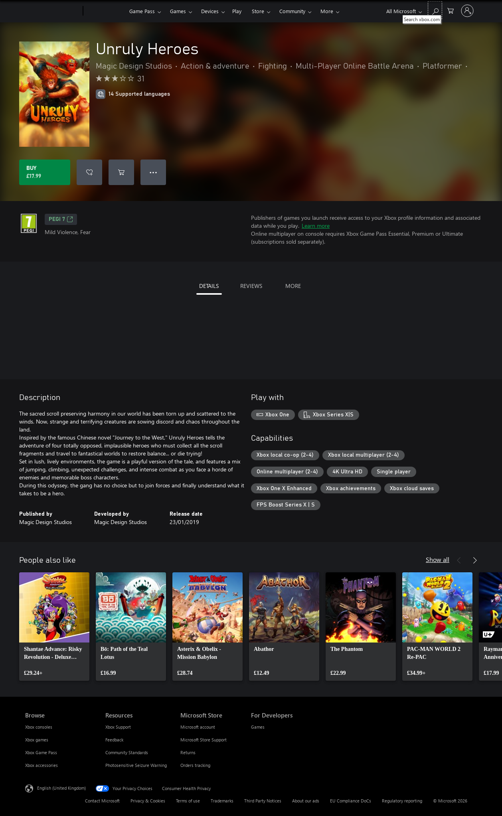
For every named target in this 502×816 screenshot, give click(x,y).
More (326, 11)
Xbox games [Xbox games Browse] (36, 739)
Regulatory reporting (402, 800)
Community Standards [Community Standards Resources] (126, 752)
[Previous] (459, 560)
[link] (54, 626)
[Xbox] (105, 11)
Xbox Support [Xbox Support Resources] (118, 726)
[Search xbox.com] (435, 10)
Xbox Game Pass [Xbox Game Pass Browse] (41, 752)
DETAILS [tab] (209, 286)
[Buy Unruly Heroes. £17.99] (44, 172)
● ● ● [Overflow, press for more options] (153, 172)
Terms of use (188, 800)
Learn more (316, 225)
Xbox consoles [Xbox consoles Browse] (38, 726)
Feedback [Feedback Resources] (114, 739)
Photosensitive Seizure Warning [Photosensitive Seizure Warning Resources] (136, 765)
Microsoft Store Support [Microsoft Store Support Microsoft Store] (203, 739)
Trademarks (222, 800)
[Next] (475, 560)
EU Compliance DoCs (350, 800)
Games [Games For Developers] (258, 726)
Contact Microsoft (102, 800)
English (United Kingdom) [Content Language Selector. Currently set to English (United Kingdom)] (61, 787)
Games (178, 11)
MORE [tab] (293, 286)
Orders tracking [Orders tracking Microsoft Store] (195, 765)
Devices (210, 11)
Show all (437, 559)
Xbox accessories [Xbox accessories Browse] (41, 765)
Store (258, 11)
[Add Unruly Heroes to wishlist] (89, 172)
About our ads (305, 800)
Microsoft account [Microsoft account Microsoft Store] (197, 726)
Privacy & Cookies (147, 800)
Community (292, 11)
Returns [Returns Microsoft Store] (188, 752)
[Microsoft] (52, 11)
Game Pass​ (142, 11)
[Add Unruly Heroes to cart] (121, 172)
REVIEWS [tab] (251, 286)
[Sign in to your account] (467, 10)
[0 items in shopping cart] (450, 10)
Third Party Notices (262, 800)
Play (236, 11)
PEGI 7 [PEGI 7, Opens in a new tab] (61, 219)
